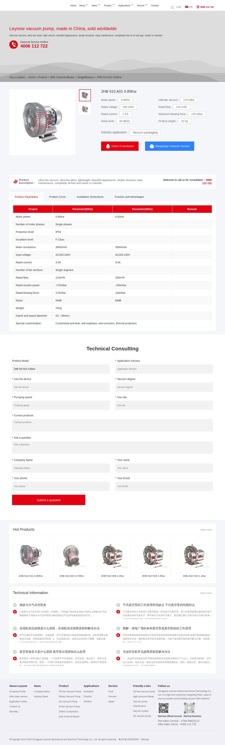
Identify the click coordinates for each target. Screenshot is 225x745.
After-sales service (18, 696)
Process (112, 696)
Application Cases (18, 701)
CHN (189, 7)
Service (130, 5)
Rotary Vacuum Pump (70, 696)
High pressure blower (143, 696)
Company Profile (17, 691)
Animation (88, 691)
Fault (110, 691)
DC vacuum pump (142, 716)
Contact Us (14, 706)
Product (97, 5)
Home (63, 5)
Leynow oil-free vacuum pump (24, 7)
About (72, 5)
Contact (145, 5)
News (84, 5)
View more (206, 529)
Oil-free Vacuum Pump (70, 691)
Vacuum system (141, 711)
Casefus (88, 696)
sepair (111, 701)
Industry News (41, 696)
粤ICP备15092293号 (129, 739)
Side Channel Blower (62, 77)
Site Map (13, 711)
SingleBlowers (85, 77)
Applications (114, 5)
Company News (42, 691)
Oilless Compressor (68, 711)
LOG (178, 7)
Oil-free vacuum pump (144, 691)
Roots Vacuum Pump (69, 706)
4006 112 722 (205, 7)
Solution (88, 701)
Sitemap (145, 739)
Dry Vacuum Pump (68, 701)
